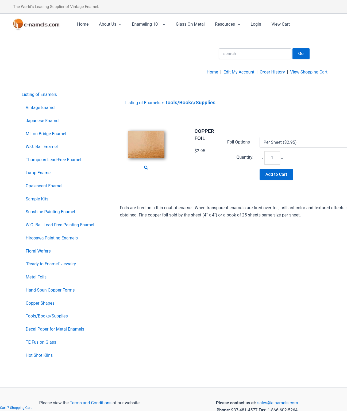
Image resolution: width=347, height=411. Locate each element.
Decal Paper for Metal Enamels (55, 329)
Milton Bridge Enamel (46, 133)
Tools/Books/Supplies (47, 316)
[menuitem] (57, 94)
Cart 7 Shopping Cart (16, 408)
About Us (107, 24)
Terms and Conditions (90, 402)
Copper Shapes (40, 303)
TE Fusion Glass (41, 342)
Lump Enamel (39, 172)
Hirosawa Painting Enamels (52, 238)
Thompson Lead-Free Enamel (53, 159)
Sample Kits (37, 198)
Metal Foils (36, 277)
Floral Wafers (38, 251)
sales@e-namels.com (277, 402)
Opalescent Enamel (44, 185)
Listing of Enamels (39, 94)
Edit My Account (239, 72)
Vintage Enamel (40, 107)
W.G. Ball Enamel (42, 146)
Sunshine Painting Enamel (50, 211)
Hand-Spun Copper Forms (50, 290)
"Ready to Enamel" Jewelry (51, 263)
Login (246, 24)
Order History (272, 72)
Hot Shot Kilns (39, 355)
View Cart (269, 24)
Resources (219, 24)
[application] (116, 24)
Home (82, 24)
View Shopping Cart (308, 72)
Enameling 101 (144, 24)
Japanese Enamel (42, 120)
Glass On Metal (183, 24)
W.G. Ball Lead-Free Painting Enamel (60, 224)
